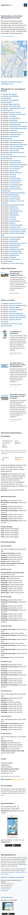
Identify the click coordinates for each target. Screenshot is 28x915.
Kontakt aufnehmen (5, 888)
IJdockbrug (13, 257)
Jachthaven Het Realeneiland (17, 315)
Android (20, 840)
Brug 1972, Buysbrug (15, 112)
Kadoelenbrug (14, 227)
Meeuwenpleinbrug (15, 166)
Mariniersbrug (14, 170)
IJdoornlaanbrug (14, 142)
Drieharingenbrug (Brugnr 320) (18, 122)
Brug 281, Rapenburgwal (10, 94)
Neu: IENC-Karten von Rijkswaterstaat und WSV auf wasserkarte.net (17, 364)
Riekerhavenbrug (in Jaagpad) (18, 126)
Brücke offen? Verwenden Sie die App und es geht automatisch (18, 396)
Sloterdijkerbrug (14, 215)
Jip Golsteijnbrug (14, 184)
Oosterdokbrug (14, 251)
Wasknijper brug (14, 255)
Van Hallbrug (13, 118)
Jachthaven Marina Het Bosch (17, 317)
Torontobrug (13, 182)
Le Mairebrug (13, 130)
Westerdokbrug (13, 106)
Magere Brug (12, 104)
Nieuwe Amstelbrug (15, 237)
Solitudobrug (13, 239)
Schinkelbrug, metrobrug (17, 164)
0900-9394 (18, 459)
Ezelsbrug (12, 223)
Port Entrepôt (13, 311)
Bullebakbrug (13, 207)
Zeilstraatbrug (14, 245)
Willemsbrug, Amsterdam (17, 144)
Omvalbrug (13, 174)
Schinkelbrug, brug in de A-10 (18, 229)
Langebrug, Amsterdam (15, 114)
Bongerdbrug (13, 221)
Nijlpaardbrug (13, 120)
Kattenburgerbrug (15, 132)
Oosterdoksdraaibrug (16, 180)
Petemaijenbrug (14, 209)
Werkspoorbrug (14, 247)
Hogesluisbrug (14, 162)
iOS (14, 840)
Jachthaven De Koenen (15, 303)
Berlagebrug (13, 186)
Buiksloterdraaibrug (15, 249)
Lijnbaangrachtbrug (15, 178)
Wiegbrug (12, 213)
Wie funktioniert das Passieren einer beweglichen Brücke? (16, 273)
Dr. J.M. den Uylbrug (14, 263)
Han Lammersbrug (15, 160)
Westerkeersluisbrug (15, 172)
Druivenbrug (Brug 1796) (17, 205)
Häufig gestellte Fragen (7, 897)
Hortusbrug (13, 219)
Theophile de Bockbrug (16, 146)
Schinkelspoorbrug (15, 124)
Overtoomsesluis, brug (16, 231)
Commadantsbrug (15, 196)
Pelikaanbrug (13, 199)
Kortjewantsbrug (14, 225)
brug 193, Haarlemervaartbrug (18, 128)
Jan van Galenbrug (15, 168)
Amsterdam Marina (14, 307)
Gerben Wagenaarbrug (16, 211)
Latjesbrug (13, 150)
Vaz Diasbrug (12, 116)
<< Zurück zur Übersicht (7, 36)
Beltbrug (12, 241)
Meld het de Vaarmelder (18, 779)
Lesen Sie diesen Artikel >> (16, 353)
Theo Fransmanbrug (15, 140)
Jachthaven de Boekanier (16, 313)
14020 (11, 773)
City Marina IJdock (14, 309)
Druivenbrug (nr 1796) (16, 253)
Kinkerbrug (13, 176)
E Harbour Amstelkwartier (16, 305)
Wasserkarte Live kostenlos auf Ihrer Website (12, 877)
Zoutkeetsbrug (14, 134)
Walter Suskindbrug (15, 148)
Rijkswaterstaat (24, 77)
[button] (24, 43)
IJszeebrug (13, 217)
